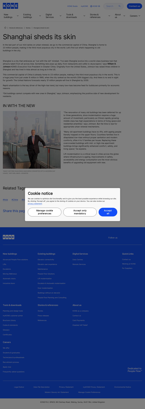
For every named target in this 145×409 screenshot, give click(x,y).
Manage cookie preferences (44, 212)
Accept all (108, 212)
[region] (72, 204)
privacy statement (35, 204)
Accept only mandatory (80, 212)
